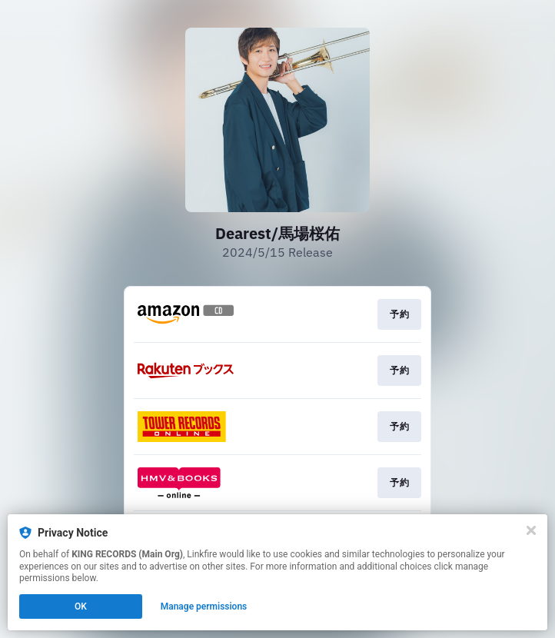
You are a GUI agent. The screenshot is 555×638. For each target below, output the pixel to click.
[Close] (531, 530)
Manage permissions (204, 606)
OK (81, 606)
